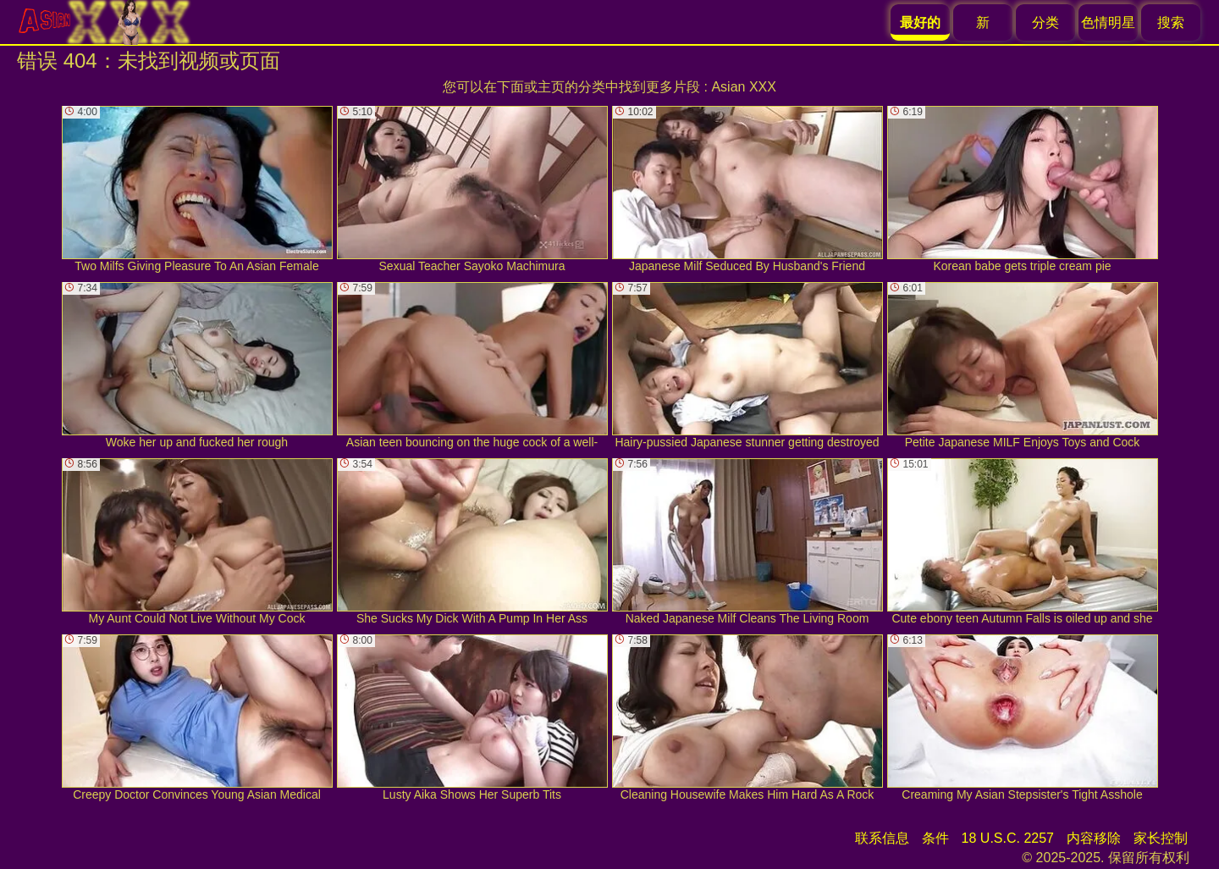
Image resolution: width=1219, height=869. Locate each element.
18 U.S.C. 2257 (1008, 838)
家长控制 (1161, 838)
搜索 (1170, 22)
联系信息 (882, 838)
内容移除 (1094, 838)
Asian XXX (743, 87)
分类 (1045, 22)
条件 (935, 838)
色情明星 (1108, 22)
